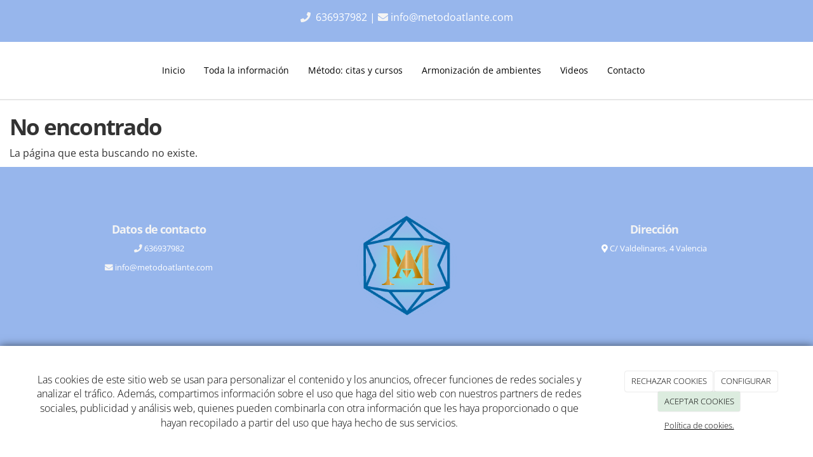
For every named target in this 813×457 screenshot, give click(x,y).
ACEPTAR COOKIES (699, 401)
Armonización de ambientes (481, 70)
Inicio (173, 70)
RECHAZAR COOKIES (669, 381)
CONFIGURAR (746, 381)
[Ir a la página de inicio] (41, 70)
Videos (574, 70)
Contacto (626, 70)
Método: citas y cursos (355, 70)
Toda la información (246, 70)
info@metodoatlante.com (452, 17)
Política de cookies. (699, 425)
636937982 (343, 17)
